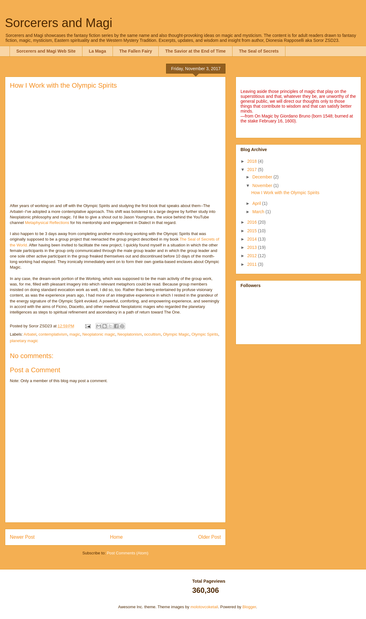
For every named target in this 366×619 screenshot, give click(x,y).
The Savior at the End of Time (195, 51)
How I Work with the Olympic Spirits (285, 192)
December (262, 176)
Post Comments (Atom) (127, 553)
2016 (252, 222)
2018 (252, 161)
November (262, 185)
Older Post (209, 537)
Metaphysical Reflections (47, 222)
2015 (252, 230)
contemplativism (52, 334)
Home (116, 537)
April (257, 203)
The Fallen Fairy (135, 51)
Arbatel (30, 334)
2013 (252, 247)
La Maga (97, 51)
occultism (152, 334)
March (258, 211)
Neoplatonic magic (98, 334)
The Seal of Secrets (259, 51)
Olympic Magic (176, 334)
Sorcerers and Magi (58, 23)
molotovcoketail (204, 607)
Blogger (249, 607)
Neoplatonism (129, 334)
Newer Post (22, 537)
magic (75, 334)
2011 (252, 264)
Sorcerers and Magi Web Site (46, 51)
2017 (252, 169)
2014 (252, 239)
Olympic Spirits (204, 334)
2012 (252, 255)
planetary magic (24, 340)
